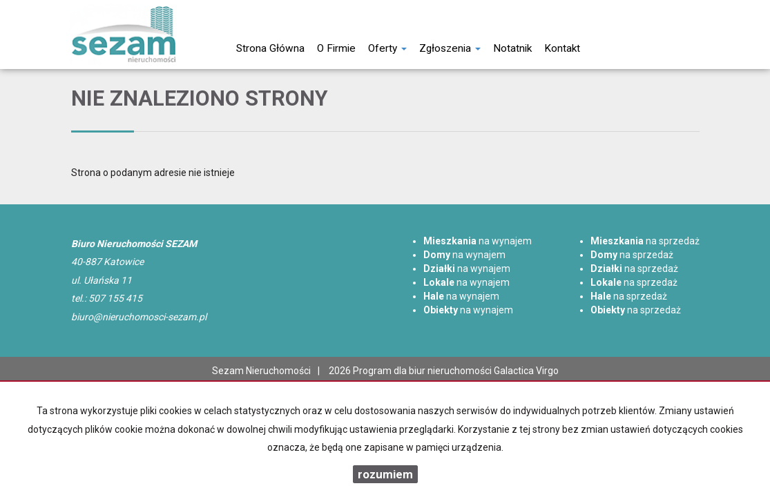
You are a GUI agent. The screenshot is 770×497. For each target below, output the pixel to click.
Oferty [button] (387, 48)
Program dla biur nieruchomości (423, 370)
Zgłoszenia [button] (450, 48)
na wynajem (477, 240)
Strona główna (270, 48)
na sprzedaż (645, 240)
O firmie (336, 48)
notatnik (512, 48)
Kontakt (562, 48)
